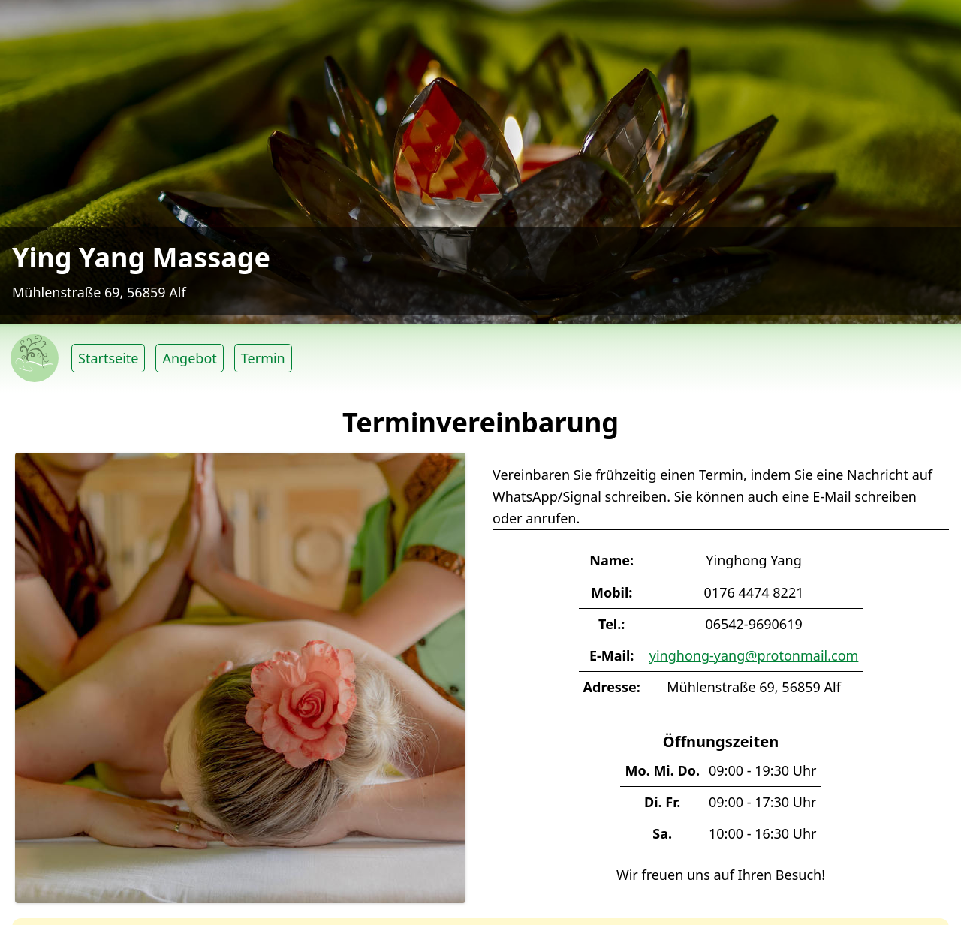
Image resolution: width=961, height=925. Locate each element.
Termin (263, 358)
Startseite (108, 358)
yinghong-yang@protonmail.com (754, 655)
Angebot (189, 358)
